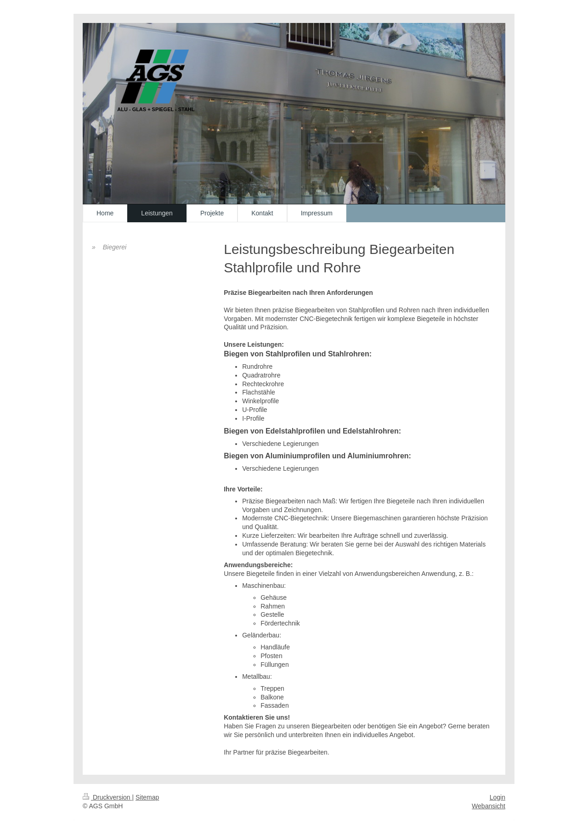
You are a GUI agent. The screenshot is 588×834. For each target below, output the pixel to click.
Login (497, 797)
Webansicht (488, 806)
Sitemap (147, 797)
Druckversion (107, 797)
